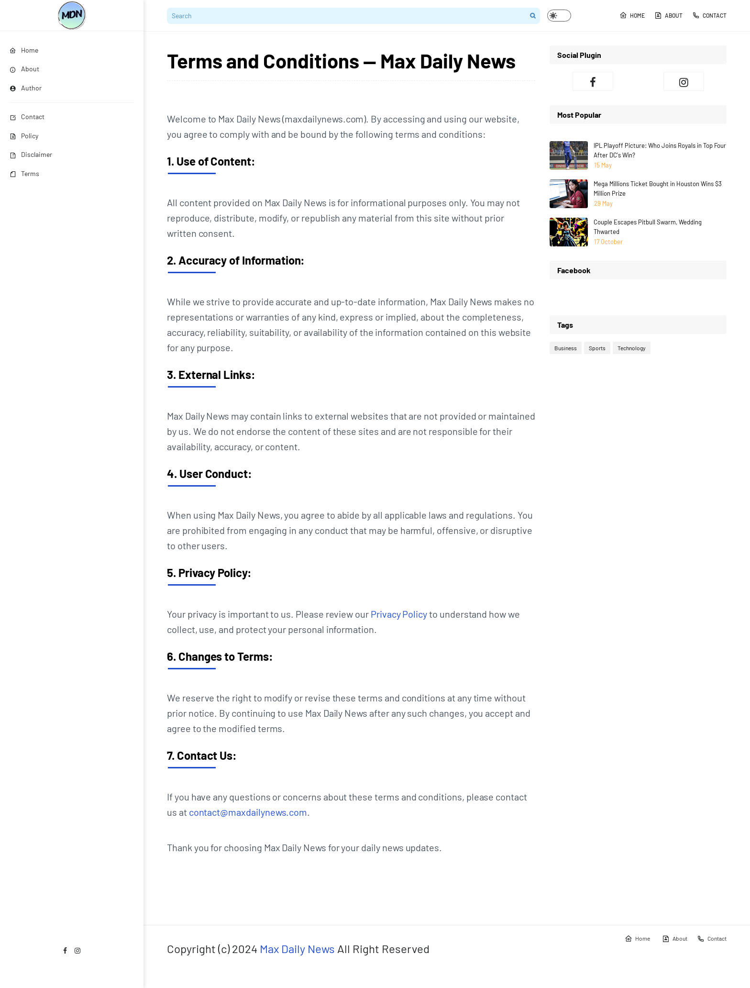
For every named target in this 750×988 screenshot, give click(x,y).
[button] (559, 16)
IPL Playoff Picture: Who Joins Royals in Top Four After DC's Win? (660, 150)
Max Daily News (297, 948)
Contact (27, 116)
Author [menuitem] (26, 88)
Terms (24, 173)
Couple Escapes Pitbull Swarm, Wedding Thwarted (648, 226)
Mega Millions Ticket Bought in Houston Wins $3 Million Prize (658, 188)
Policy (24, 136)
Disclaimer (31, 154)
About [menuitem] (24, 69)
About (668, 15)
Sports (597, 347)
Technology (632, 347)
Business (565, 347)
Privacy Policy (399, 614)
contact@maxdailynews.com (248, 812)
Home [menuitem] (24, 50)
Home (632, 15)
